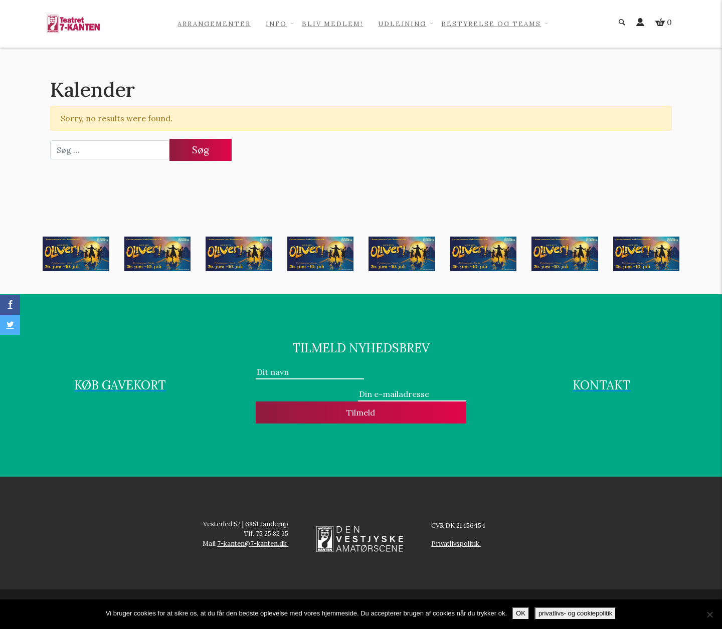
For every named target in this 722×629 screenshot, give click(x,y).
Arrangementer (214, 24)
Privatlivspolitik (456, 543)
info (276, 24)
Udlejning (402, 24)
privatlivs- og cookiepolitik (575, 613)
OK (520, 613)
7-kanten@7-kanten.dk (252, 543)
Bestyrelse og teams (491, 24)
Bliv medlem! (332, 24)
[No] (709, 614)
